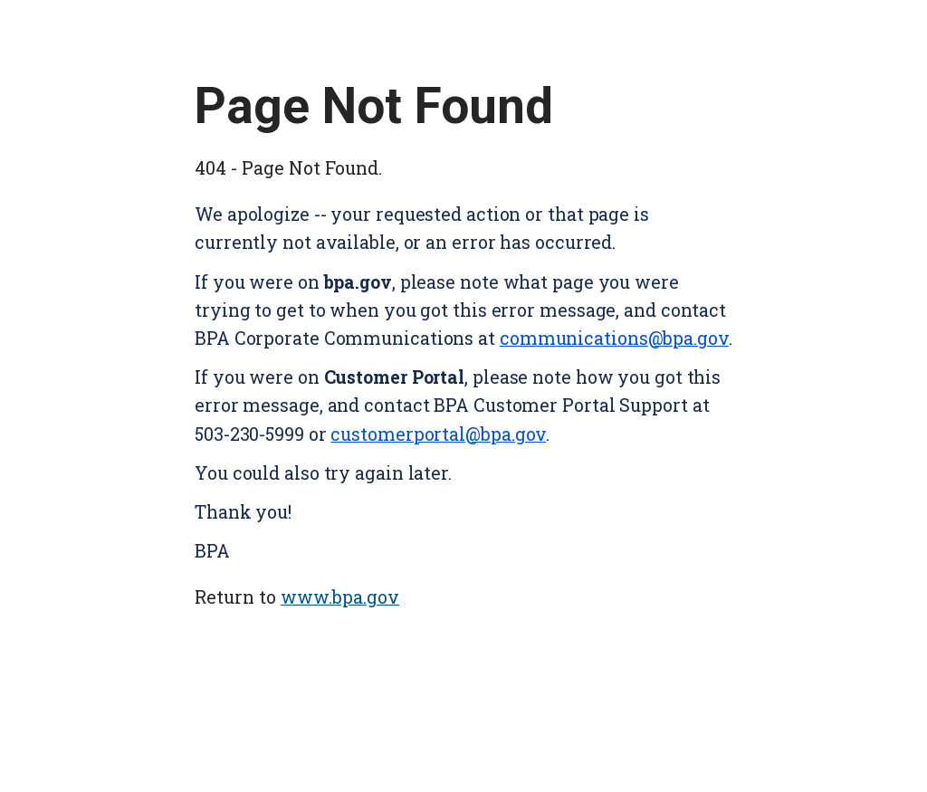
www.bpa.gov (340, 597)
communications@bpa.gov (614, 338)
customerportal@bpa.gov (438, 434)
